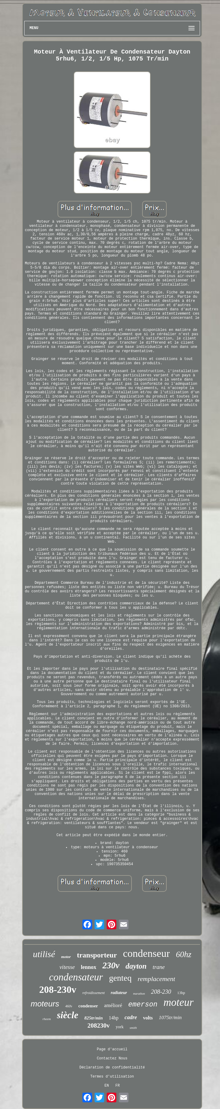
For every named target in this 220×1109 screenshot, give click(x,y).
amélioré (113, 1005)
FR (117, 1086)
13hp (181, 992)
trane (159, 967)
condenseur (146, 953)
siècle (67, 1015)
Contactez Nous (112, 1058)
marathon (139, 993)
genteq (120, 978)
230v (110, 965)
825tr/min (93, 1018)
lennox (88, 967)
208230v (98, 1025)
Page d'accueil (112, 1049)
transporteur (97, 955)
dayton (135, 966)
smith (133, 1027)
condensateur (76, 977)
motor (66, 956)
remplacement (156, 979)
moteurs (45, 1003)
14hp (113, 1017)
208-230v (57, 989)
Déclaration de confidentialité (112, 1067)
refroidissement (93, 993)
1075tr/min (170, 1017)
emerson (143, 1005)
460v (68, 1006)
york (120, 1027)
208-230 (161, 991)
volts (148, 1017)
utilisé (44, 954)
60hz (183, 954)
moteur (179, 1002)
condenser (88, 1005)
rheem (46, 1019)
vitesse (67, 967)
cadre (131, 1017)
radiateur (119, 992)
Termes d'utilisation (112, 1077)
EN (107, 1086)
